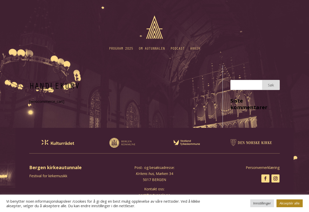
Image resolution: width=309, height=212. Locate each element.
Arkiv (195, 48)
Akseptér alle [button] (290, 203)
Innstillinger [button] (262, 203)
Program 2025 (121, 48)
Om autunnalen (152, 48)
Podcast (177, 48)
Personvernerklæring (263, 167)
